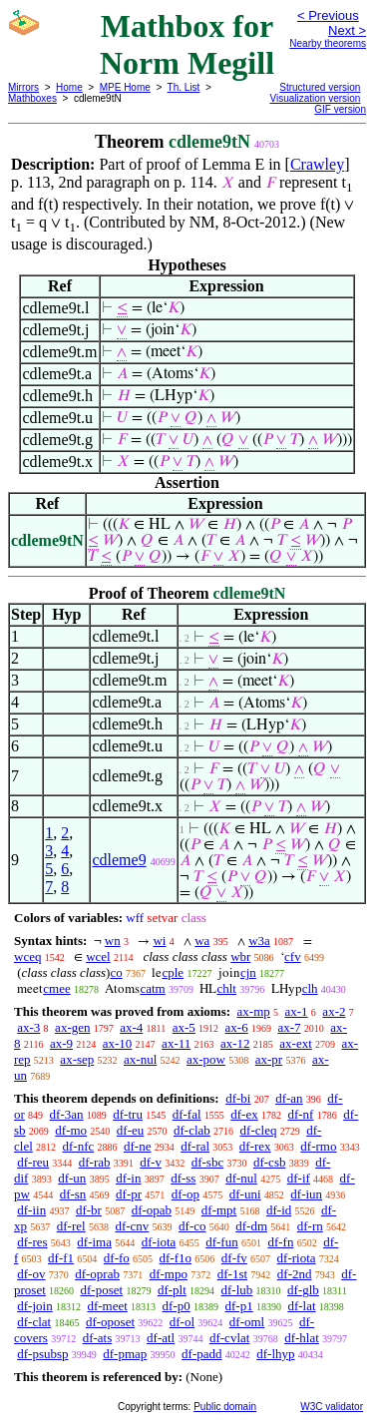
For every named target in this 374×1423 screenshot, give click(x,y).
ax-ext (295, 1043)
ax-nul (140, 1059)
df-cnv (132, 1225)
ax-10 (118, 1043)
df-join (34, 1305)
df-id (278, 1209)
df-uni (245, 1193)
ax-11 (176, 1043)
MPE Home (125, 87)
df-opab (152, 1209)
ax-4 (131, 1027)
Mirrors (23, 87)
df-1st (232, 1273)
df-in (128, 1178)
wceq (27, 956)
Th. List (184, 87)
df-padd (201, 1353)
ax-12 (235, 1043)
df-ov (31, 1273)
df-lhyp (275, 1353)
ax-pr (268, 1059)
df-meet (107, 1305)
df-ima (94, 1241)
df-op (185, 1193)
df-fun (221, 1241)
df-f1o (176, 1257)
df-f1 (61, 1257)
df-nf (300, 1114)
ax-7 (288, 1027)
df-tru (128, 1114)
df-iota (159, 1241)
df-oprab (97, 1273)
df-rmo (318, 1146)
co (116, 972)
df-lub (237, 1289)
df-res (32, 1241)
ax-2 (333, 1011)
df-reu (33, 1162)
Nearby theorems (327, 43)
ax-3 (28, 1027)
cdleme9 (119, 859)
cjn (248, 972)
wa (201, 940)
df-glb (303, 1289)
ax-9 (61, 1043)
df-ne (137, 1146)
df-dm (251, 1225)
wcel (98, 956)
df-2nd (294, 1273)
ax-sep (77, 1059)
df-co (192, 1225)
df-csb (269, 1162)
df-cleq (258, 1130)
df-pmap (125, 1353)
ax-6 (236, 1027)
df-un (72, 1178)
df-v (151, 1162)
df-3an (67, 1114)
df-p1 (238, 1305)
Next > (347, 30)
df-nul (241, 1178)
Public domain (224, 1406)
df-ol (182, 1321)
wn (113, 940)
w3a (259, 940)
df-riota (296, 1257)
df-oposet (110, 1321)
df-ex (243, 1114)
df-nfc (79, 1146)
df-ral (195, 1146)
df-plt (172, 1289)
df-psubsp (42, 1353)
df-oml (246, 1321)
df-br (89, 1209)
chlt (226, 988)
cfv (292, 956)
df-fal (187, 1114)
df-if (298, 1178)
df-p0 (176, 1305)
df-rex (255, 1146)
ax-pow (206, 1059)
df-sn (73, 1193)
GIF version (340, 109)
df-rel (71, 1225)
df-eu (130, 1130)
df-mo (71, 1130)
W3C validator (331, 1406)
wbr (240, 956)
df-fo (117, 1257)
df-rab (95, 1162)
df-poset (102, 1289)
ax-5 (184, 1027)
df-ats (98, 1337)
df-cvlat (229, 1337)
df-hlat (301, 1337)
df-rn (310, 1225)
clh (310, 988)
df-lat (301, 1305)
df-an (288, 1098)
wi (159, 940)
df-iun (306, 1193)
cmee (56, 988)
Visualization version (314, 98)
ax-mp (253, 1011)
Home (69, 87)
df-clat (34, 1321)
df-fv (234, 1257)
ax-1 (296, 1011)
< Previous (328, 15)
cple (173, 972)
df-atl (161, 1337)
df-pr (129, 1193)
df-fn (280, 1241)
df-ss (183, 1178)
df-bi (237, 1098)
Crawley (317, 164)
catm (152, 988)
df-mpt (218, 1209)
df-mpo (168, 1273)
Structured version (319, 87)
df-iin (31, 1209)
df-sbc (207, 1162)
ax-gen (72, 1027)
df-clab (192, 1130)
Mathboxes (32, 98)
